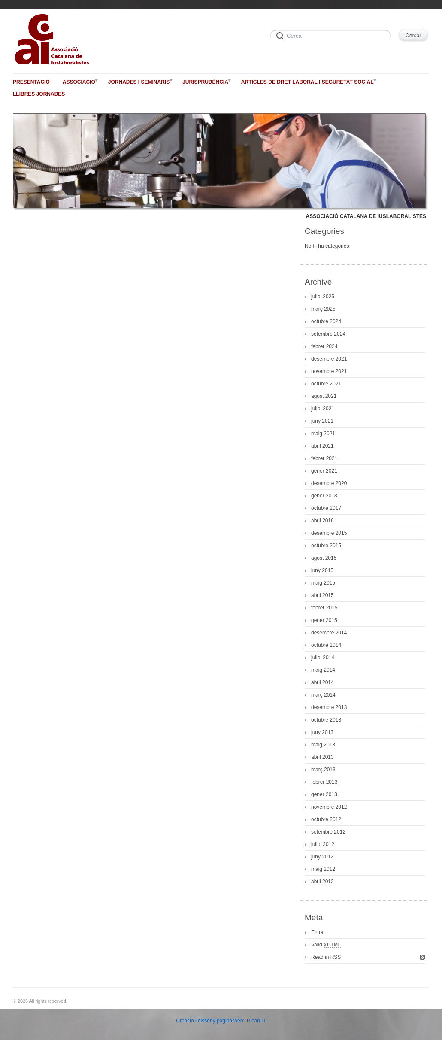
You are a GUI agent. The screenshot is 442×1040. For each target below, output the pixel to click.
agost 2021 (323, 396)
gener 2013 (324, 794)
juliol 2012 (322, 844)
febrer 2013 (324, 782)
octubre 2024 (326, 321)
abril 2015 (322, 595)
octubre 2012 (326, 819)
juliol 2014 (322, 658)
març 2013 (323, 770)
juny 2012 (322, 857)
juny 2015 (322, 570)
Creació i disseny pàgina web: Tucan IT (221, 1021)
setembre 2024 (328, 334)
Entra (317, 932)
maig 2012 (323, 869)
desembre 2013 (329, 707)
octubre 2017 (326, 508)
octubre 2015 (326, 546)
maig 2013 (323, 745)
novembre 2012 (329, 807)
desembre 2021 (329, 359)
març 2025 (323, 309)
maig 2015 (323, 583)
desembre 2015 (329, 533)
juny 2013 (322, 732)
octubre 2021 (326, 384)
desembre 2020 (329, 483)
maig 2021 (323, 434)
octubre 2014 (326, 645)
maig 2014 (323, 670)
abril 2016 (322, 521)
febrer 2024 (324, 346)
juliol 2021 (322, 409)
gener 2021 (324, 471)
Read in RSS (326, 957)
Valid (326, 945)
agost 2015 (323, 558)
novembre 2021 (329, 371)
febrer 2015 (324, 608)
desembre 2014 (329, 633)
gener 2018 (324, 496)
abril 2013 (322, 757)
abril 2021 (322, 446)
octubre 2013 (326, 720)
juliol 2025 (322, 297)
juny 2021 (322, 421)
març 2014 (323, 695)
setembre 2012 (328, 832)
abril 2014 (322, 682)
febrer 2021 (324, 458)
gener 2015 (324, 620)
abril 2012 (322, 882)
